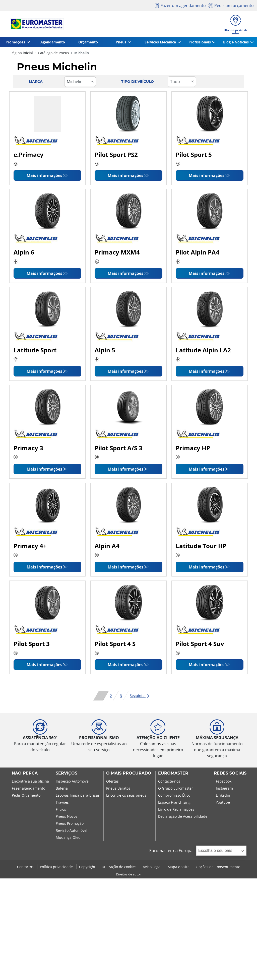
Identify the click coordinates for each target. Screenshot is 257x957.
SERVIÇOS (66, 775)
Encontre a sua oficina (30, 782)
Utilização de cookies (120, 868)
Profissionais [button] (198, 43)
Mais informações (44, 177)
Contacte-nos (169, 782)
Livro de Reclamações (176, 810)
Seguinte (140, 697)
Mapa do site (179, 868)
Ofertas (112, 782)
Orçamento (87, 43)
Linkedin (223, 796)
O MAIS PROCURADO (128, 775)
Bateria (62, 789)
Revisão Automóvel (71, 832)
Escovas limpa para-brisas (78, 796)
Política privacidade (57, 868)
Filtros (61, 810)
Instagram (224, 789)
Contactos (26, 868)
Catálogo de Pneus (53, 54)
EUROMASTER (173, 775)
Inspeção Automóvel (73, 782)
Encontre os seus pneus (126, 796)
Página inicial (22, 54)
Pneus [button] (119, 43)
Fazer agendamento (28, 789)
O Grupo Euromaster (175, 789)
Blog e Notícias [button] (235, 43)
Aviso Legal (152, 868)
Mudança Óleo (68, 839)
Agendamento (52, 43)
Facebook (223, 782)
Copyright (87, 868)
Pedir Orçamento (26, 796)
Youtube (223, 803)
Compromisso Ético (174, 796)
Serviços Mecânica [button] (159, 43)
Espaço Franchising (174, 803)
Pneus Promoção (70, 824)
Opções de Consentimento (218, 868)
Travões (62, 803)
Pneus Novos (66, 817)
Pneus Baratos (118, 789)
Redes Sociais (230, 775)
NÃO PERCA (25, 775)
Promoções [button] (15, 43)
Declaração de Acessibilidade (182, 817)
